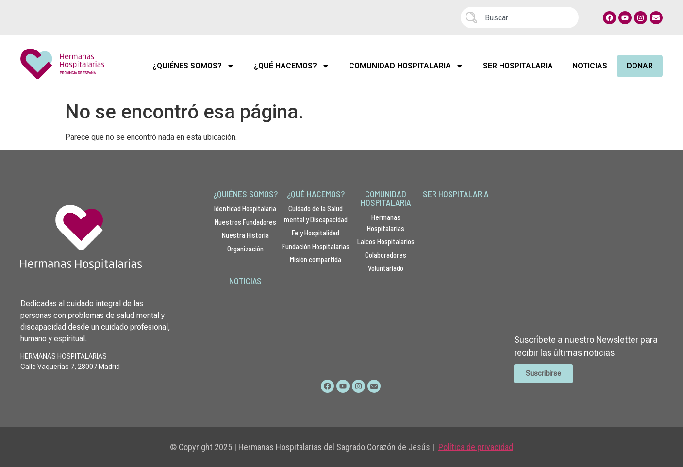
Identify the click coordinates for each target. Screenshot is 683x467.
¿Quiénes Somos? (193, 66)
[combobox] (520, 17)
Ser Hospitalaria (518, 65)
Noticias (589, 65)
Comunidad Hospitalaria (406, 66)
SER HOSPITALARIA (456, 193)
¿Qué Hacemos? (292, 66)
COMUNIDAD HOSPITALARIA (386, 198)
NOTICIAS (245, 280)
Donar (640, 65)
